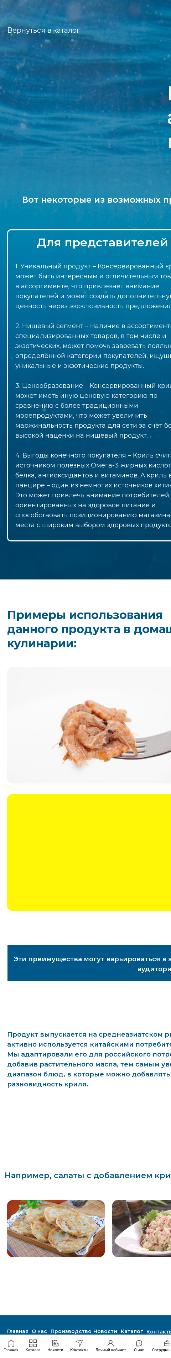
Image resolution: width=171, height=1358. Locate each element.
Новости (105, 1331)
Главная (17, 1331)
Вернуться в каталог (43, 30)
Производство (71, 1331)
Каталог (132, 1331)
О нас (39, 1331)
